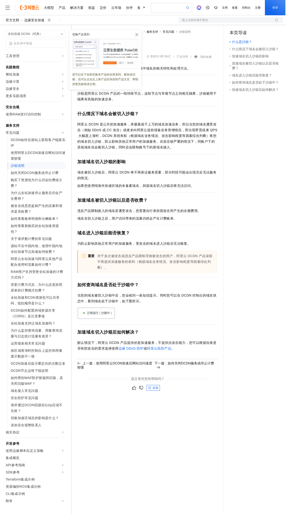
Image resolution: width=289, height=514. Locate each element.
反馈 (153, 388)
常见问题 (168, 31)
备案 (235, 7)
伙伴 (129, 8)
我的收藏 (206, 57)
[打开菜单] (7, 7)
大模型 (49, 8)
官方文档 (12, 20)
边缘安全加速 (34, 20)
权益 (91, 8)
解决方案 (77, 8)
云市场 (116, 8)
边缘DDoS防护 (131, 348)
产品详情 (182, 56)
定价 (103, 8)
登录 (275, 7)
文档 (225, 7)
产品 (62, 8)
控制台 (246, 7)
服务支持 (152, 31)
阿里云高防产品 (159, 348)
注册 (258, 7)
